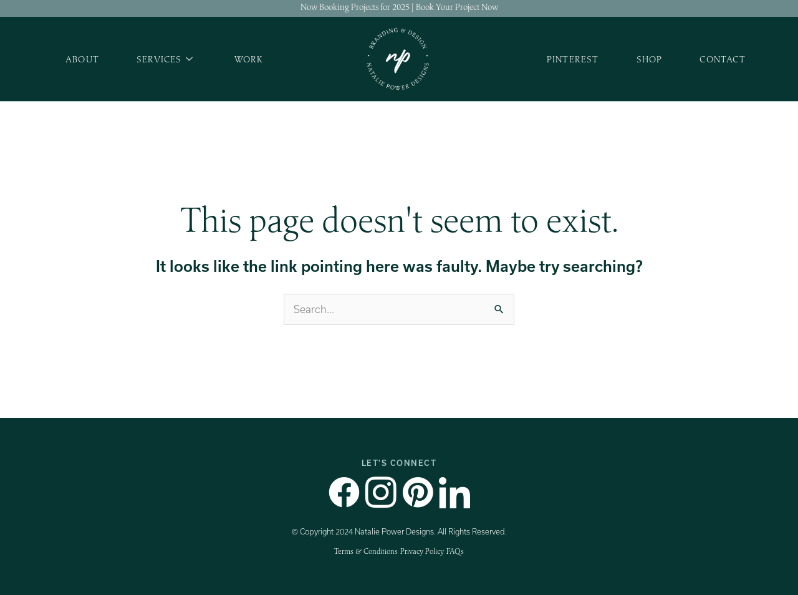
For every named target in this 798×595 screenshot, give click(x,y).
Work (249, 59)
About (82, 59)
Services (165, 59)
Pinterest (573, 59)
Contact (722, 59)
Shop (650, 59)
